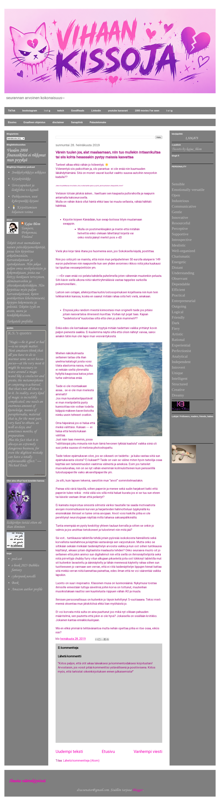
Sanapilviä (77, 122)
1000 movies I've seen (147, 110)
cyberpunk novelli (23, 576)
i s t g (47, 110)
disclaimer (58, 122)
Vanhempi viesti (148, 751)
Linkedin (96, 110)
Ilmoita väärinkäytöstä (27, 781)
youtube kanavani (118, 110)
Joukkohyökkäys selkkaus (28, 172)
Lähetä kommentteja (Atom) (81, 760)
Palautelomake (98, 122)
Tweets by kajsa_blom (187, 149)
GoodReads (77, 110)
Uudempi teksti (69, 751)
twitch (60, 110)
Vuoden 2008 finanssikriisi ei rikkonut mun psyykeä (26, 155)
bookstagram (29, 110)
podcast (16, 559)
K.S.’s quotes (20, 332)
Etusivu (12, 122)
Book (14, 583)
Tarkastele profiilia (19, 321)
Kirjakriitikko (20, 179)
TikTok (11, 110)
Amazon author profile (26, 589)
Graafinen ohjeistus (34, 122)
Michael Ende (17, 465)
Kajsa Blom (32, 224)
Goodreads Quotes (39, 474)
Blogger (137, 790)
